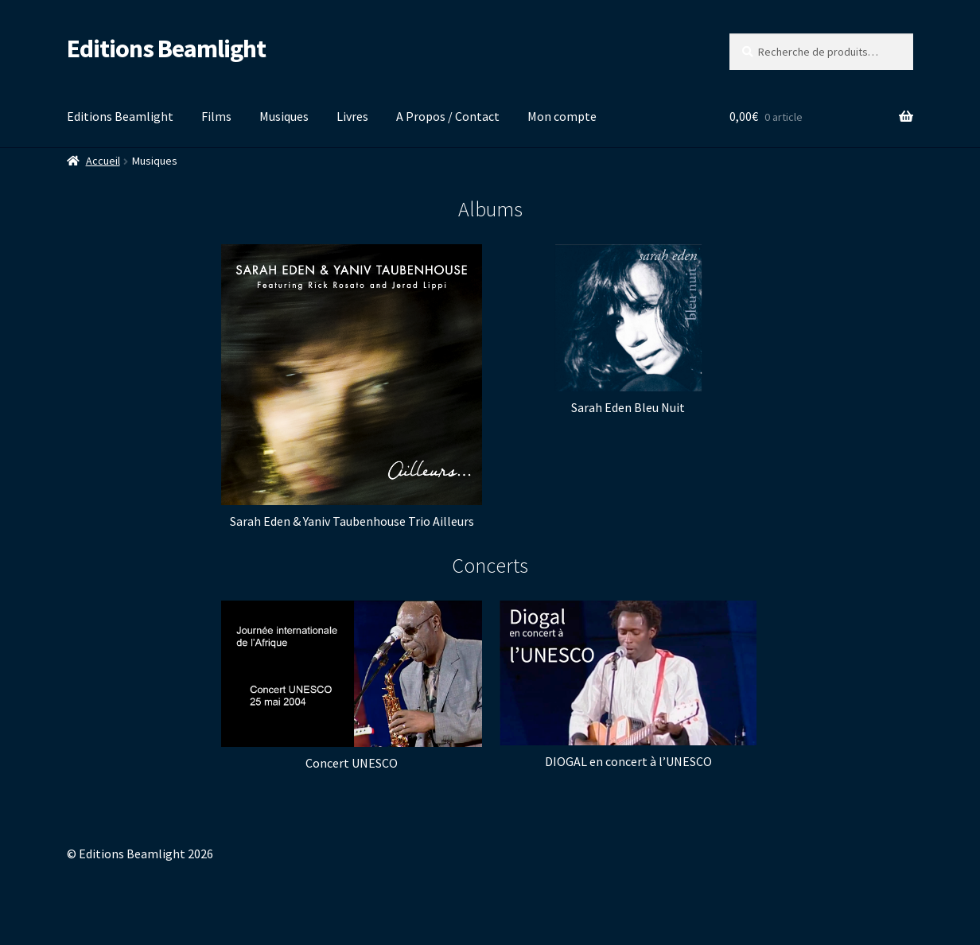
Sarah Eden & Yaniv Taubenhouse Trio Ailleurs (352, 521)
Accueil (103, 161)
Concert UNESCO (351, 763)
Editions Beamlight (166, 48)
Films (216, 116)
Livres (352, 116)
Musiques (284, 116)
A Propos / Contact (448, 116)
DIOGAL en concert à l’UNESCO (628, 761)
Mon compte (562, 116)
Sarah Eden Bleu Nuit (628, 407)
